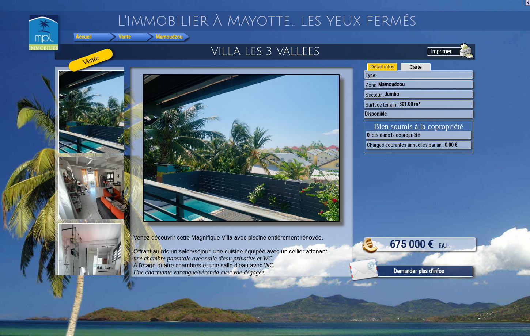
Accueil (83, 37)
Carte (416, 67)
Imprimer (441, 51)
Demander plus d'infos (418, 271)
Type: (371, 75)
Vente (124, 37)
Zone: (372, 85)
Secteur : (375, 95)
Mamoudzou (169, 37)
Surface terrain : (382, 105)
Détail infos (382, 66)
